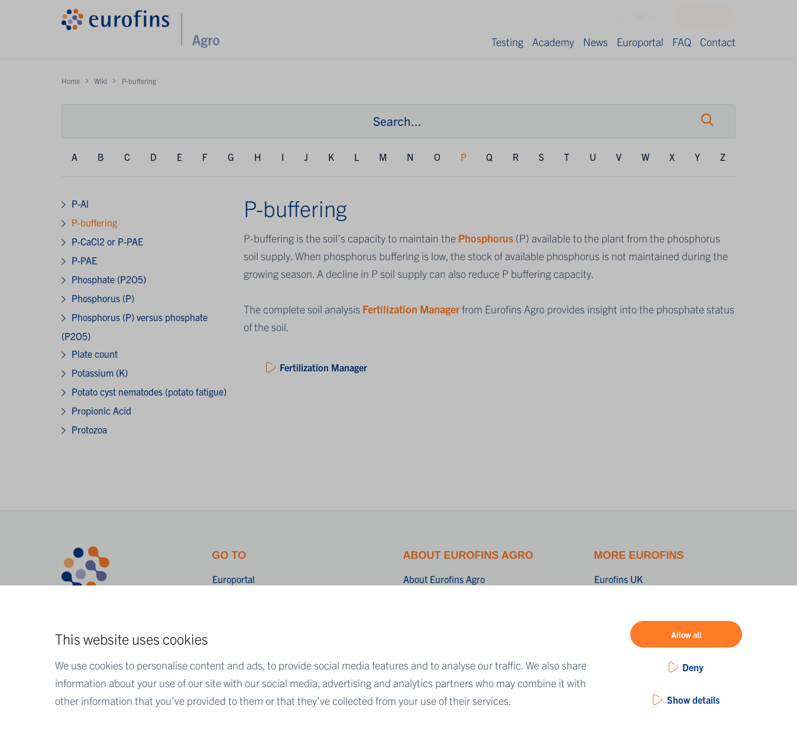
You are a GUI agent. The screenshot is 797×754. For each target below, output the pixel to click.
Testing (507, 41)
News (595, 41)
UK (647, 19)
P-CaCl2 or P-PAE (107, 241)
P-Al (80, 203)
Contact (718, 41)
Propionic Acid (101, 410)
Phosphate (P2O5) (109, 279)
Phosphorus (487, 238)
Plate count (95, 354)
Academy (553, 41)
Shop (711, 19)
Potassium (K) (100, 372)
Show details (693, 700)
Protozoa (89, 429)
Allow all (686, 634)
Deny (693, 667)
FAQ (681, 41)
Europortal (640, 41)
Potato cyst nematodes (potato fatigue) (149, 391)
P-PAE (84, 260)
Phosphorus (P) (103, 298)
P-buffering (94, 222)
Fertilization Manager (410, 309)
